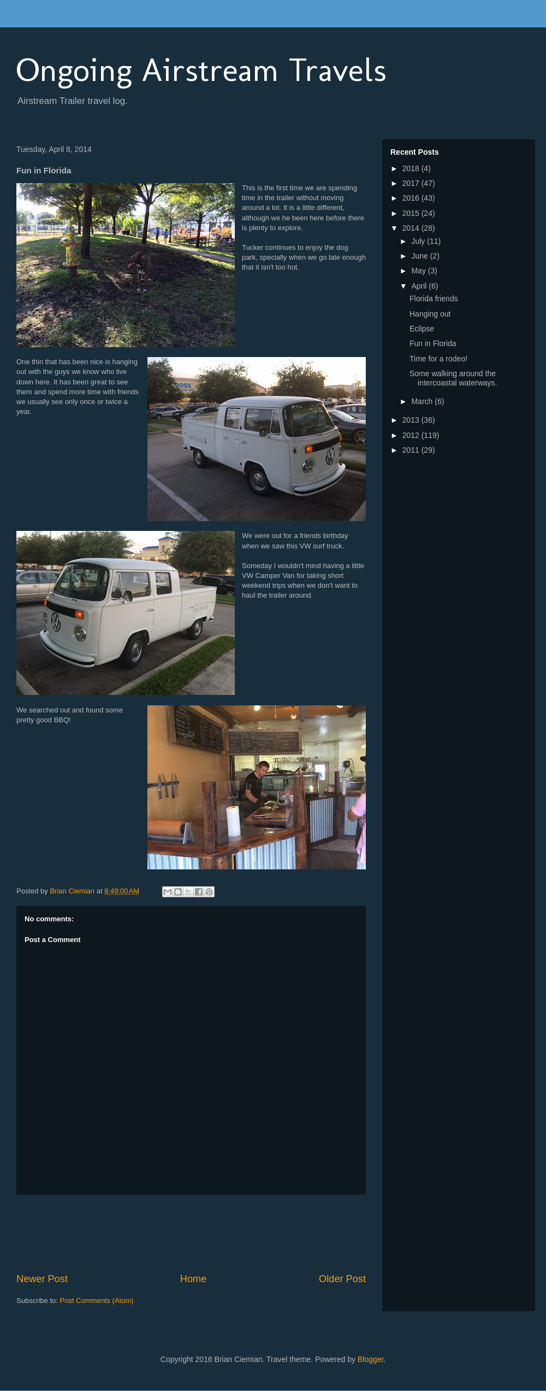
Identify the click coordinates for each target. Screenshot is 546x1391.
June (420, 256)
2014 (412, 228)
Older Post (342, 1278)
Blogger (370, 1359)
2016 (412, 198)
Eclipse (422, 328)
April (420, 286)
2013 (412, 420)
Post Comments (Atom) (97, 1300)
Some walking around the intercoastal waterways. (453, 378)
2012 (412, 435)
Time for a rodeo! (438, 358)
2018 (412, 168)
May (419, 270)
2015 (412, 213)
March (423, 401)
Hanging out (430, 313)
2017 (412, 183)
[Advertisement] (215, 1233)
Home (193, 1278)
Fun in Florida (433, 343)
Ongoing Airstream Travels (201, 69)
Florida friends (434, 298)
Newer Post (42, 1278)
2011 (412, 450)
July (419, 241)
